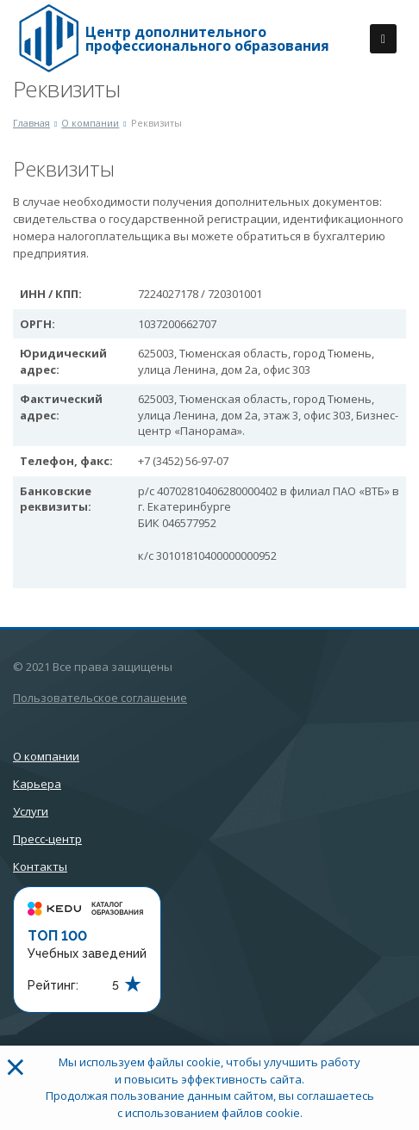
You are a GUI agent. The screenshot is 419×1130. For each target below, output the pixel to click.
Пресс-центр (47, 839)
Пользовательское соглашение (100, 697)
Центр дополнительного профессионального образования (207, 39)
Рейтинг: (53, 985)
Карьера (37, 784)
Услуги (30, 811)
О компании (46, 756)
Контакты (40, 866)
